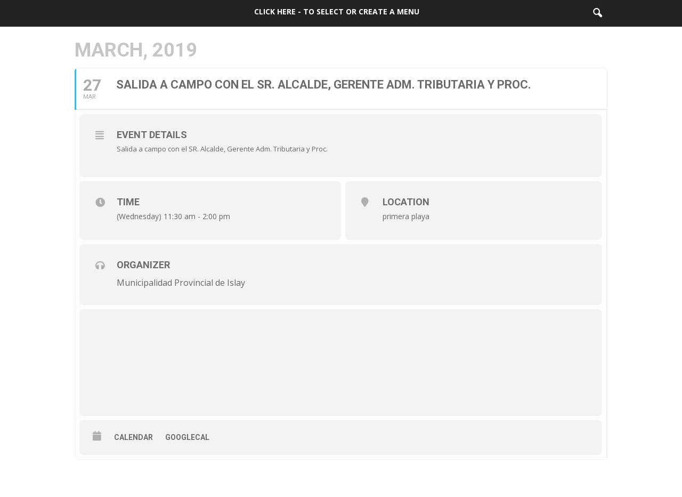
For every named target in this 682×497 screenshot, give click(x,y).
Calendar (133, 437)
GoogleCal (187, 437)
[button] (597, 13)
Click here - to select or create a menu (336, 11)
